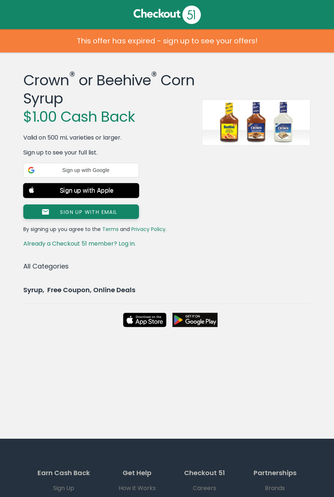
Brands (275, 488)
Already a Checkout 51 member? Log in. (79, 243)
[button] (81, 170)
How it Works (137, 488)
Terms (110, 229)
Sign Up (63, 488)
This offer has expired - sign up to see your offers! (167, 40)
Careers (204, 488)
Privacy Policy (148, 229)
